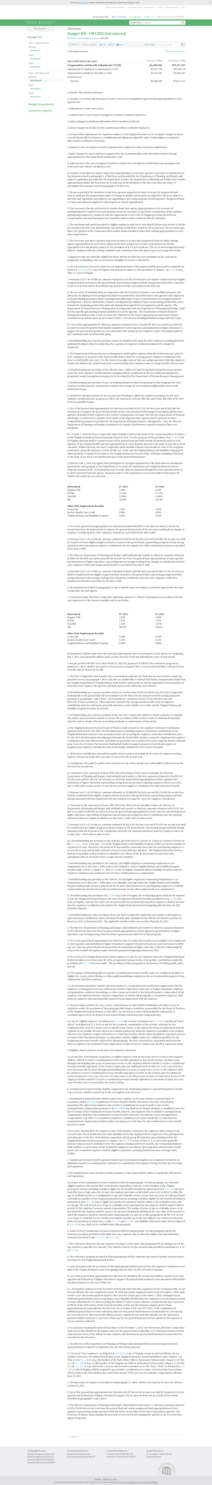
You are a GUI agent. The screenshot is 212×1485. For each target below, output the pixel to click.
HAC (124, 1454)
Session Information (101, 17)
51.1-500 (127, 1140)
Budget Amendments (41, 104)
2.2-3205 (112, 895)
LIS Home (97, 1479)
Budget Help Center (153, 1457)
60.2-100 (118, 1108)
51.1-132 (118, 1021)
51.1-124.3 (158, 1021)
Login (183, 7)
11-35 (172, 269)
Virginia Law (149, 17)
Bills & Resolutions (119, 17)
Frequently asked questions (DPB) (40, 1462)
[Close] (210, 2)
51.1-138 (169, 1189)
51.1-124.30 (83, 269)
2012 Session (40, 28)
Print (103, 45)
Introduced (35, 50)
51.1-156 (73, 1224)
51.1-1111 (75, 843)
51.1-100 (84, 1359)
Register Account (172, 7)
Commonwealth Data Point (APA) (39, 1459)
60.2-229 (91, 1101)
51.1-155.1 (100, 1237)
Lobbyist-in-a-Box (110, 1479)
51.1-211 (79, 1366)
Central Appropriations (88, 38)
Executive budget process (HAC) (39, 1457)
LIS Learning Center (134, 7)
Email (120, 45)
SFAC (129, 1454)
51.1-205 (129, 1221)
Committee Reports (40, 110)
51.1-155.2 (114, 1237)
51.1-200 (79, 1363)
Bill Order (71, 38)
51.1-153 (115, 1221)
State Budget (135, 17)
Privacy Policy (149, 7)
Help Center (83, 2)
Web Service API (165, 1454)
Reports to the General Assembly (170, 17)
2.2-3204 (173, 898)
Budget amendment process (77, 1454)
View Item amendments (175, 51)
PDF (111, 45)
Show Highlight (90, 45)
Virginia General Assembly (115, 7)
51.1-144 (87, 963)
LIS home (160, 7)
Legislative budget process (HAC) (39, 1454)
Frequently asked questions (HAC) (80, 1457)
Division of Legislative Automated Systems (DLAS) (138, 1482)
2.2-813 (174, 437)
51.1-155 (73, 1250)
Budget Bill (136, 22)
